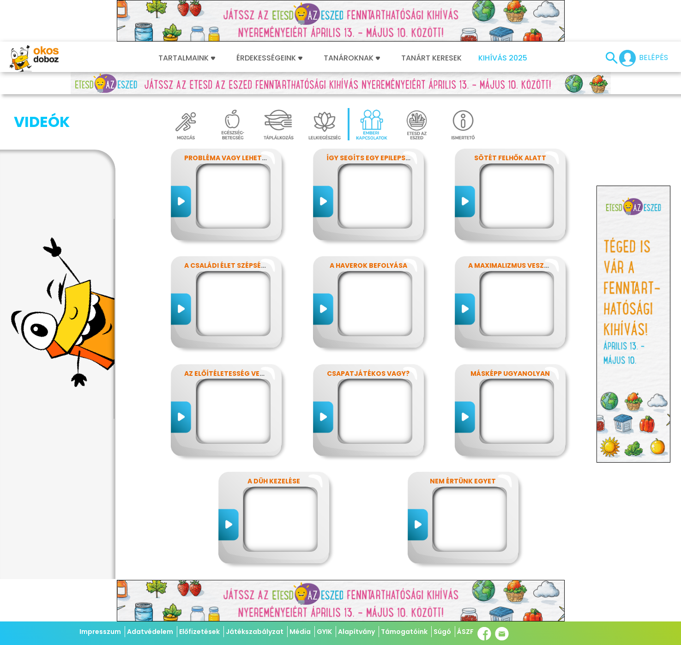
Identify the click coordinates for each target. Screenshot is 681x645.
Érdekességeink (269, 58)
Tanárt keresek (431, 58)
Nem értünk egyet (463, 481)
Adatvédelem (150, 631)
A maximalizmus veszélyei (514, 265)
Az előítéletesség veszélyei (234, 373)
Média (300, 631)
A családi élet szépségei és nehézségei (253, 265)
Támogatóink (404, 631)
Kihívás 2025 (502, 58)
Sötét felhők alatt (510, 158)
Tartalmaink (186, 58)
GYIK (324, 631)
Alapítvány (356, 631)
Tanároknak (352, 58)
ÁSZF (465, 631)
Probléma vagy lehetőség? (234, 158)
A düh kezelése (273, 481)
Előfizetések (199, 631)
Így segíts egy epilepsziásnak (380, 158)
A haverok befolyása (368, 265)
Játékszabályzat (254, 631)
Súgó (442, 631)
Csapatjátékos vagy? (368, 373)
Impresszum (100, 631)
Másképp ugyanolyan (510, 373)
